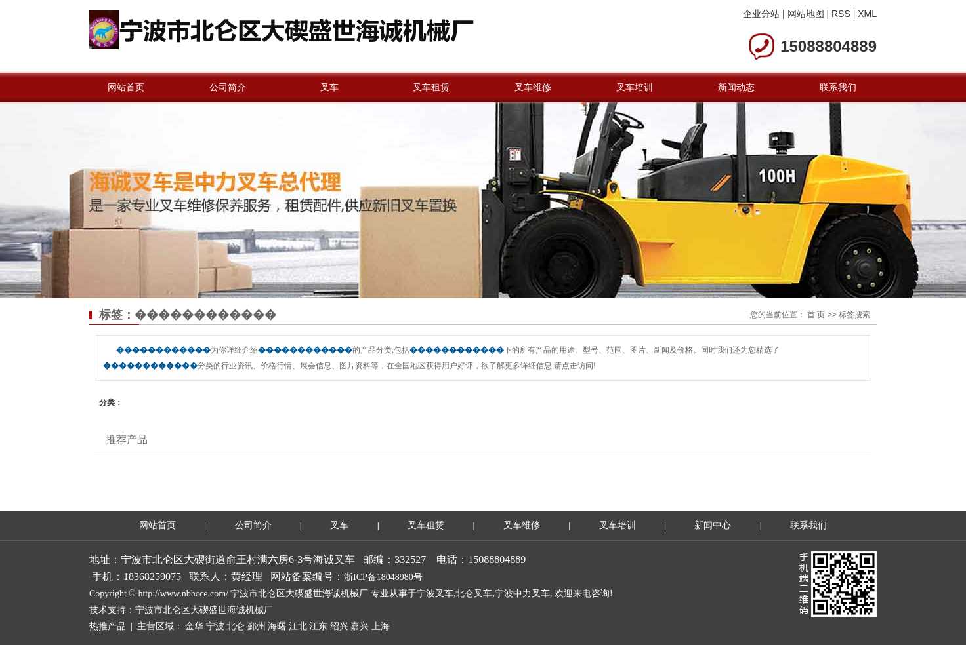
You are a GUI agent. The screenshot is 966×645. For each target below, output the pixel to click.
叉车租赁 (431, 87)
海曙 (277, 626)
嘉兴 (359, 626)
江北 (298, 626)
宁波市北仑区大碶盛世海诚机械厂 (204, 610)
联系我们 (838, 87)
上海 (380, 626)
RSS (840, 14)
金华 (194, 626)
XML (867, 14)
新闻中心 (712, 525)
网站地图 (806, 14)
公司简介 (227, 87)
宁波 (215, 626)
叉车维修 (532, 87)
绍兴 (339, 626)
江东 (318, 626)
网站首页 (126, 87)
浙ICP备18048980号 (383, 577)
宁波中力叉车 (522, 593)
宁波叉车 (435, 593)
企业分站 (761, 14)
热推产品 (107, 626)
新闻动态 (736, 87)
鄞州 (256, 626)
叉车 (329, 87)
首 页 (816, 314)
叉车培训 (634, 87)
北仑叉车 (473, 593)
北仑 (235, 626)
